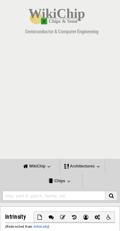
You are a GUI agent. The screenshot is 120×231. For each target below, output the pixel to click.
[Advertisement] (60, 98)
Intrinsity (41, 226)
